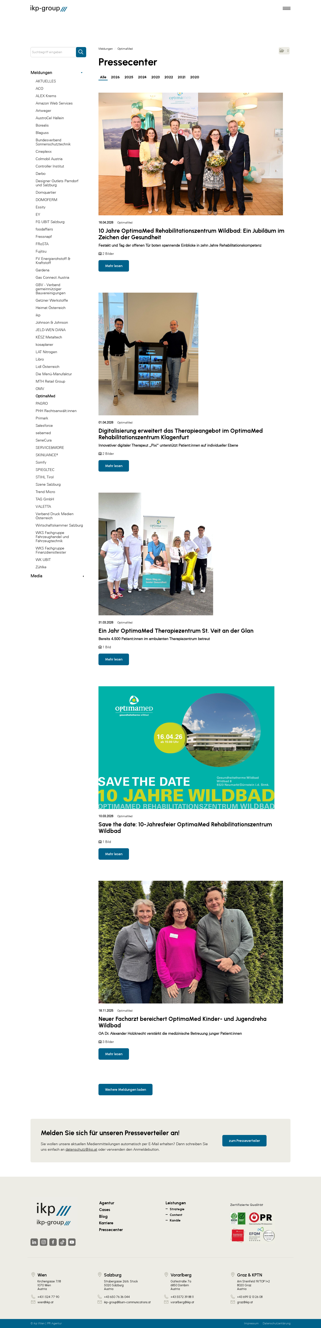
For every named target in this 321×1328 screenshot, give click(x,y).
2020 (194, 77)
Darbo (40, 173)
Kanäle (175, 1220)
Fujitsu (41, 251)
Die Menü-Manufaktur (54, 374)
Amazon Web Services (54, 103)
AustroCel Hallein (50, 118)
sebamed (43, 433)
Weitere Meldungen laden (125, 1090)
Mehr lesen (113, 266)
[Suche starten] (81, 50)
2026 (115, 77)
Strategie (177, 1209)
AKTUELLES (46, 81)
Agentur (106, 1202)
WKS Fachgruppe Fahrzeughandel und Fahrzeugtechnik (52, 536)
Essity (40, 207)
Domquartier (46, 192)
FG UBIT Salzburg (50, 222)
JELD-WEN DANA (51, 330)
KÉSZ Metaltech (49, 337)
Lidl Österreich (47, 366)
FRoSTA (42, 244)
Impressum (251, 1323)
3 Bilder (108, 1042)
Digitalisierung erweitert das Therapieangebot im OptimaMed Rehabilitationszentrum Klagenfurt (180, 434)
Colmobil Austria (49, 159)
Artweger (43, 110)
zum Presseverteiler (244, 1141)
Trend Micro (45, 492)
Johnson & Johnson (52, 322)
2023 (155, 77)
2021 (181, 77)
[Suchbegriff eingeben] (58, 52)
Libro (40, 359)
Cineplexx (44, 151)
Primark (42, 418)
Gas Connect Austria (52, 277)
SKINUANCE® (47, 455)
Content (176, 1215)
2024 (142, 77)
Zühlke (41, 567)
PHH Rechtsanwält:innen (56, 411)
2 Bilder (108, 253)
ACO (39, 88)
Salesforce (44, 425)
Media (57, 576)
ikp (38, 315)
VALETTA (43, 506)
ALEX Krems (46, 96)
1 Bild (107, 647)
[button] (284, 50)
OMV (40, 388)
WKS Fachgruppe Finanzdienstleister (51, 550)
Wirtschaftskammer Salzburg (59, 525)
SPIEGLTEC (45, 469)
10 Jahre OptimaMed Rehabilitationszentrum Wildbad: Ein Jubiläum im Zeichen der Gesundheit (191, 234)
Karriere (106, 1222)
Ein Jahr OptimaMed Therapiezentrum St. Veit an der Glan (175, 630)
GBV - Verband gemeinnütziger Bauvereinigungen (51, 289)
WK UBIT (43, 559)
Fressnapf (44, 236)
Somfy (41, 462)
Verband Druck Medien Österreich (54, 516)
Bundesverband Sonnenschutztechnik (53, 142)
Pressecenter (111, 1229)
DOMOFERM (46, 200)
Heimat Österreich (51, 308)
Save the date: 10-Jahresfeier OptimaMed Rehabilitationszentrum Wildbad (185, 827)
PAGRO (42, 403)
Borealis (42, 125)
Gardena (42, 270)
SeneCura (44, 440)
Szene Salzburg (48, 484)
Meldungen (57, 72)
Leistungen (176, 1202)
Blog (103, 1216)
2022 (168, 77)
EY (38, 214)
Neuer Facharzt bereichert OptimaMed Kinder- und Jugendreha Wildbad (182, 1022)
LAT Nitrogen (46, 352)
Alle (103, 77)
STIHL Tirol (45, 477)
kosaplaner (44, 344)
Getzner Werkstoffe (52, 300)
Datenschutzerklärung (276, 1323)
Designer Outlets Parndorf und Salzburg (57, 183)
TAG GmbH (45, 499)
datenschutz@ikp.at (81, 1149)
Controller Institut (50, 166)
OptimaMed (45, 396)
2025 (128, 77)
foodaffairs (44, 229)
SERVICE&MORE (50, 447)
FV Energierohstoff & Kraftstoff (53, 260)
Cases (104, 1209)
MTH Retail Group (50, 381)
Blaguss (42, 132)
